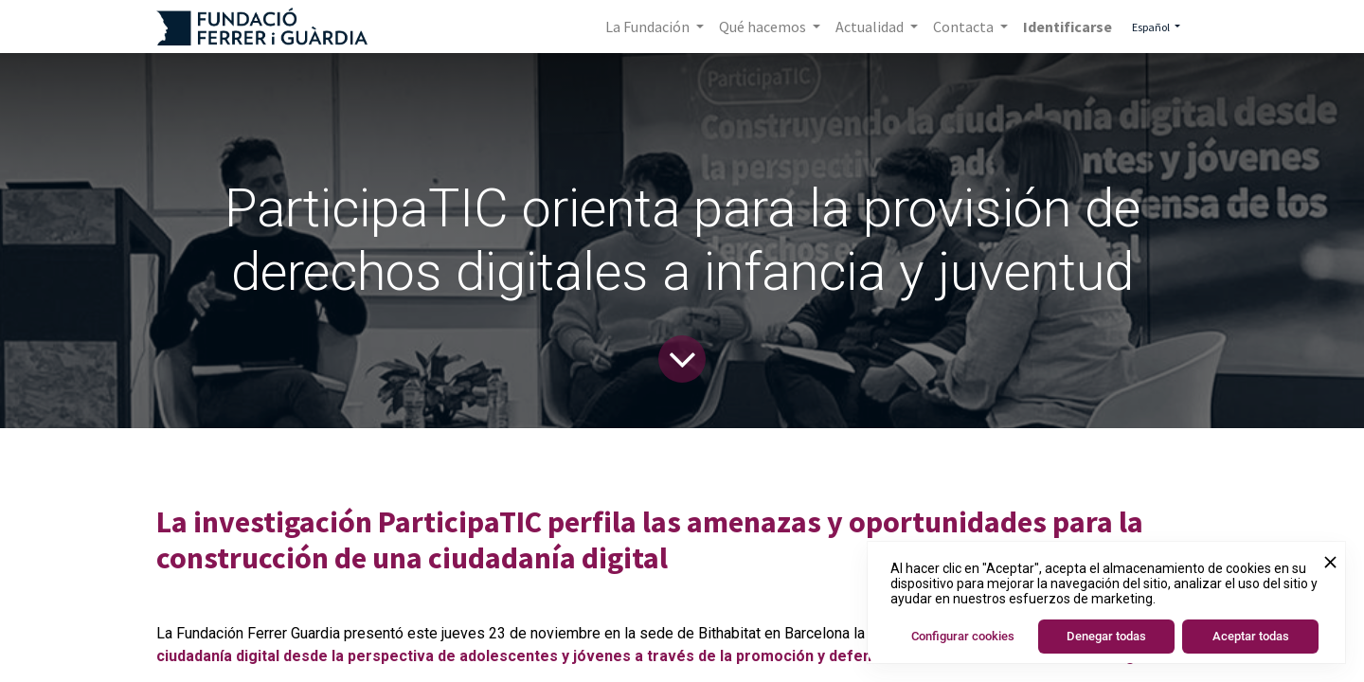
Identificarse (1067, 26)
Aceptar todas (1250, 636)
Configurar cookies (962, 636)
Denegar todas (1106, 636)
